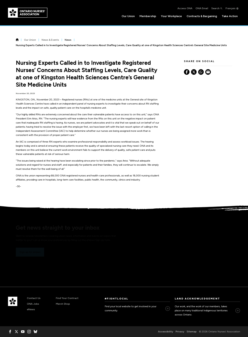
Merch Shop (63, 303)
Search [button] (215, 8)
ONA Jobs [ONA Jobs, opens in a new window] (33, 303)
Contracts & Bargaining (202, 16)
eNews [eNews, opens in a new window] (31, 309)
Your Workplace (171, 16)
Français (231, 8)
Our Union (128, 16)
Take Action (230, 16)
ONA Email (201, 8)
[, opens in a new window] (10, 331)
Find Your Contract (67, 298)
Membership (148, 16)
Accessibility (165, 331)
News (68, 39)
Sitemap (192, 331)
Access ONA (184, 8)
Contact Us (33, 298)
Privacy (180, 331)
